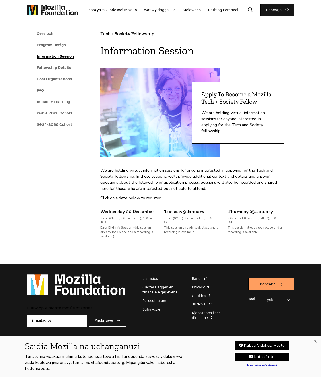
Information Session (55, 56)
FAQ (40, 90)
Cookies (199, 296)
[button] (173, 10)
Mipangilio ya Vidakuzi (262, 365)
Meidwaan (192, 10)
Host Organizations (54, 79)
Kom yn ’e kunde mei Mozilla (112, 10)
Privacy (198, 287)
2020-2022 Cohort (54, 113)
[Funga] (315, 341)
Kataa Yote (264, 356)
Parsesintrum (154, 301)
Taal (251, 299)
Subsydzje (151, 309)
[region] (160, 356)
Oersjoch (45, 33)
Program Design (51, 45)
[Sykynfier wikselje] (250, 10)
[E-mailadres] (57, 321)
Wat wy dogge (156, 10)
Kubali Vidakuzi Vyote (264, 345)
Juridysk (199, 304)
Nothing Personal (223, 10)
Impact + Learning (53, 101)
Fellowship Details (54, 67)
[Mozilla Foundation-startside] (52, 10)
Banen (197, 278)
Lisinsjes (150, 278)
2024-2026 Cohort (54, 124)
